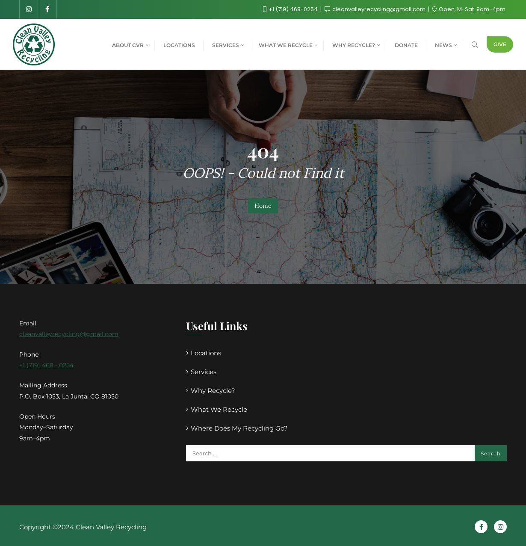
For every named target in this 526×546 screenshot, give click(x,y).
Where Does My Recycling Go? (239, 428)
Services (203, 372)
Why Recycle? (213, 391)
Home (263, 206)
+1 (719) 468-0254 (291, 9)
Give (499, 44)
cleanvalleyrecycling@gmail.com (376, 9)
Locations (206, 353)
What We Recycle (219, 409)
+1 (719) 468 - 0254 (46, 365)
